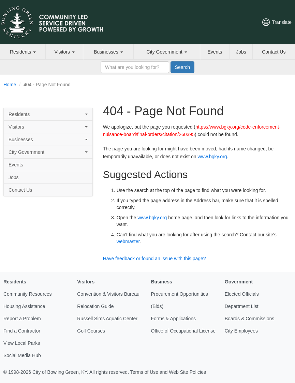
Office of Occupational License (183, 331)
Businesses (108, 52)
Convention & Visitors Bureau (108, 294)
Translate (282, 22)
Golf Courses (91, 331)
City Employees (241, 331)
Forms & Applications (173, 318)
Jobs (241, 52)
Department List (242, 306)
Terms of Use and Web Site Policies (168, 372)
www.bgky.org (212, 156)
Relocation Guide (95, 306)
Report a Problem (22, 318)
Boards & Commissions (250, 318)
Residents (23, 52)
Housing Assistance (24, 306)
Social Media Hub (22, 355)
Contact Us (273, 52)
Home (9, 84)
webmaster (128, 241)
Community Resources (27, 294)
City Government (167, 52)
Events (214, 52)
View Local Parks (21, 343)
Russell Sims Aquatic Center (107, 318)
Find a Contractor (21, 331)
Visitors (64, 52)
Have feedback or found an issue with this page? (154, 258)
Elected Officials (242, 294)
